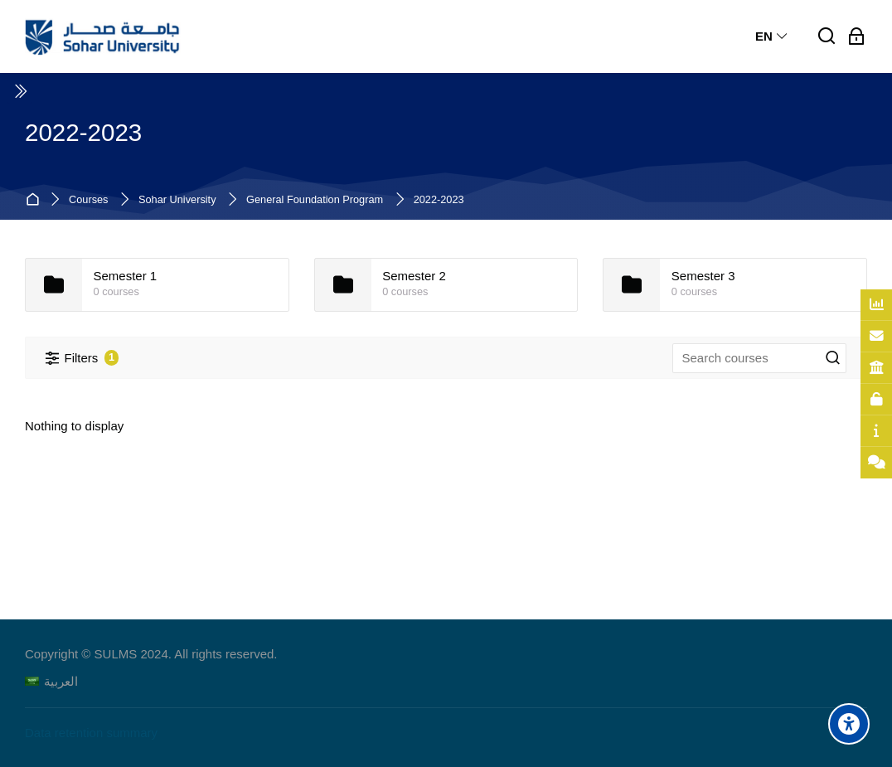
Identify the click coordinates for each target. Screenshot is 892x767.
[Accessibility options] (849, 724)
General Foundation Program (314, 200)
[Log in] (856, 37)
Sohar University (177, 200)
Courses (88, 200)
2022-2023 (439, 200)
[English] (772, 36)
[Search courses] (833, 358)
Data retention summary (91, 733)
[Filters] (82, 357)
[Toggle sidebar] (19, 91)
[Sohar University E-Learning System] (103, 36)
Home (35, 200)
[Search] (827, 37)
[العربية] (51, 681)
